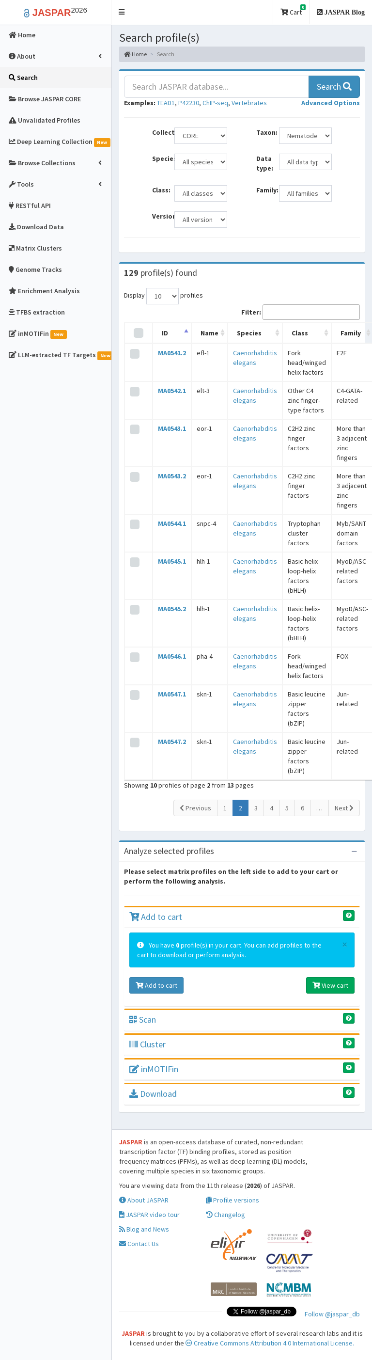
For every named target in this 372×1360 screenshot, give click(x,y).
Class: (159, 190)
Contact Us (139, 1243)
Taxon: (263, 132)
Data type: (263, 163)
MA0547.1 (172, 694)
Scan (142, 1019)
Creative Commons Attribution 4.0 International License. (270, 1343)
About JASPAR (144, 1200)
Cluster (147, 1044)
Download (153, 1093)
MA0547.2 (172, 741)
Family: (263, 190)
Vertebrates (249, 102)
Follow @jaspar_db (332, 1314)
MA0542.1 (172, 390)
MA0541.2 (172, 352)
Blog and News (144, 1229)
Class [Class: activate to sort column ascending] (300, 333)
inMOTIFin (153, 1069)
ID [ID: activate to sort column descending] (165, 333)
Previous (195, 808)
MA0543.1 (172, 428)
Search (334, 86)
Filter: (300, 312)
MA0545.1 (172, 561)
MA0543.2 (172, 476)
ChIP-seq (215, 102)
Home (135, 54)
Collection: (159, 132)
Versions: (159, 216)
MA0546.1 (172, 656)
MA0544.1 (172, 523)
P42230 (188, 102)
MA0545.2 (172, 608)
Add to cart (155, 916)
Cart (293, 10)
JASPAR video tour (149, 1214)
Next (344, 808)
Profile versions (232, 1200)
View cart (330, 985)
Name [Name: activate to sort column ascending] (209, 333)
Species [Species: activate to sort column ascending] (249, 333)
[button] (121, 12)
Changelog (225, 1214)
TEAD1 (166, 102)
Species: (159, 158)
